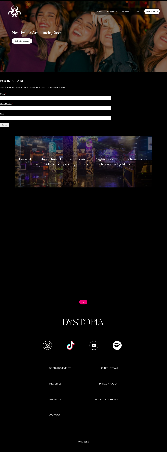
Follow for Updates (22, 41)
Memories (125, 11)
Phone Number (6, 104)
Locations (112, 11)
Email (2, 114)
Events (100, 11)
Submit (4, 125)
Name (3, 94)
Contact (137, 11)
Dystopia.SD (44, 87)
